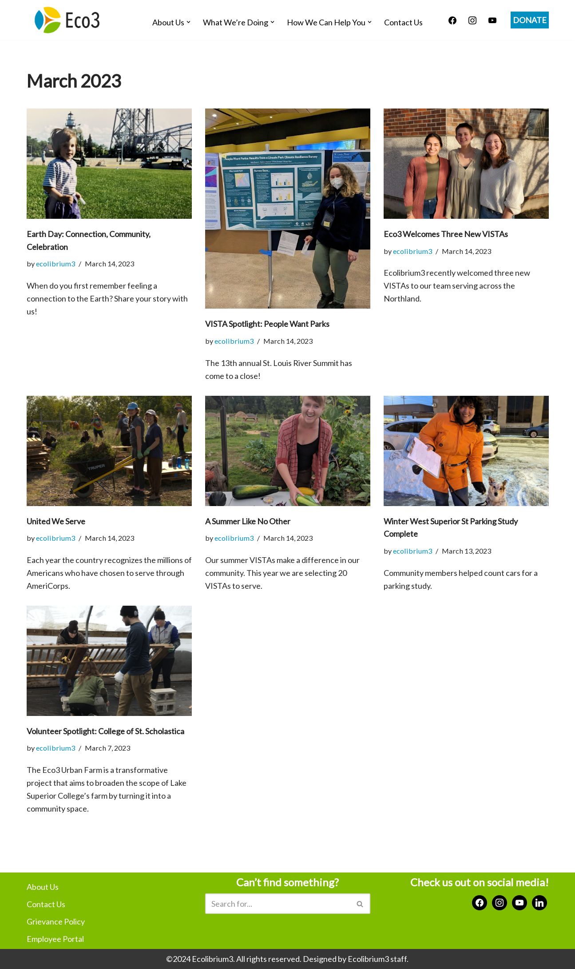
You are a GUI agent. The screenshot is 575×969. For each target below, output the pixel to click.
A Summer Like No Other (247, 521)
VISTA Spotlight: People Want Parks (267, 324)
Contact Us (403, 22)
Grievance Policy (56, 921)
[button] (188, 22)
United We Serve (56, 521)
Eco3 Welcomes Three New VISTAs (446, 234)
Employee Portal (55, 939)
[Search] (277, 903)
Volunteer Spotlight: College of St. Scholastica (105, 731)
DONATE (530, 20)
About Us (43, 887)
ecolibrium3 (55, 263)
